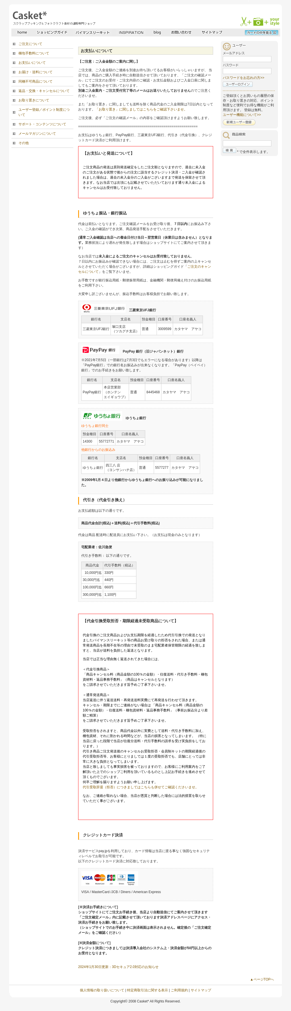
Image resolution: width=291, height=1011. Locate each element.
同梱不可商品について (35, 81)
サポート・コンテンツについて (42, 124)
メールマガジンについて (37, 134)
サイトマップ (201, 990)
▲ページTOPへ (262, 979)
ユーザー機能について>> (242, 115)
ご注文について (30, 44)
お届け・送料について (35, 72)
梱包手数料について (33, 53)
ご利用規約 (179, 990)
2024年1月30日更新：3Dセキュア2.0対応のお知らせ (118, 967)
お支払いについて (32, 63)
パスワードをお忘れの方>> (243, 78)
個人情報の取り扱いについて (102, 990)
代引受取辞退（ (95, 787)
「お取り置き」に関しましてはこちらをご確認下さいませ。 (141, 109)
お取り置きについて (33, 100)
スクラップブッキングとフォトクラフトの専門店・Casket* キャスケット (53, 18)
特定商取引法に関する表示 (147, 990)
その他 (23, 143)
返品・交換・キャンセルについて (44, 91)
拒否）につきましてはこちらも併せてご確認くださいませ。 (153, 787)
